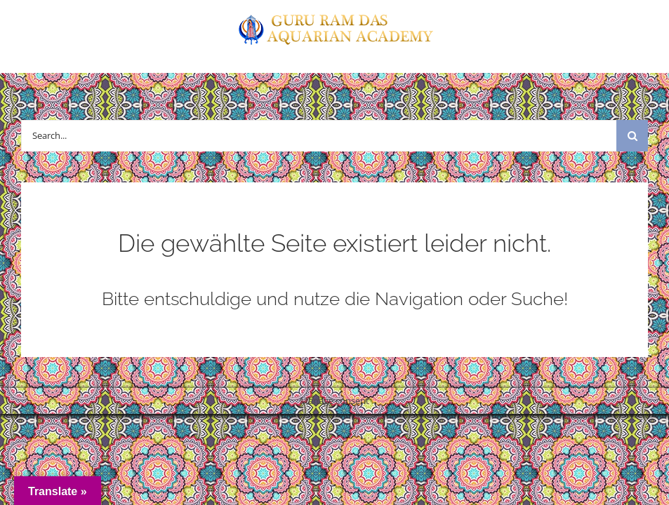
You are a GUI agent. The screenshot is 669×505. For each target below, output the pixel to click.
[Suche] (632, 136)
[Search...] (318, 136)
